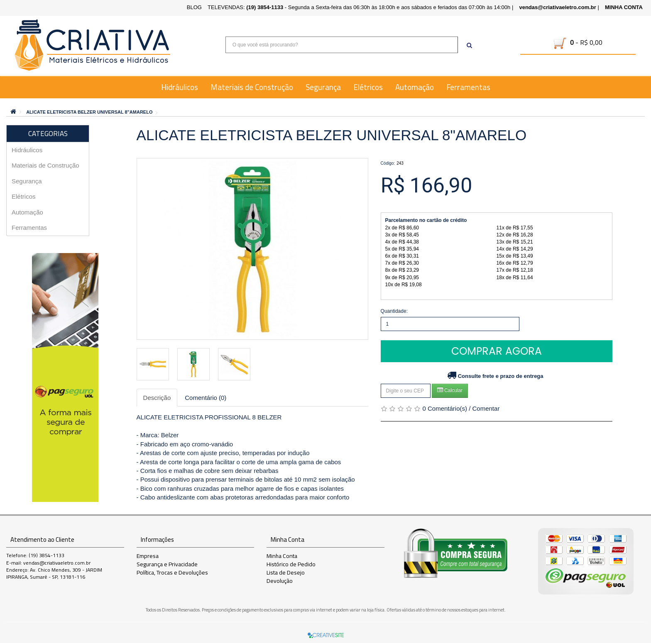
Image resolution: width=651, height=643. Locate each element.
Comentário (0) (205, 397)
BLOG (194, 7)
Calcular (450, 390)
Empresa (148, 555)
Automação (414, 87)
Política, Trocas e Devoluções (172, 572)
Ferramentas (468, 87)
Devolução (280, 580)
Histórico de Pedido (291, 564)
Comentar (486, 408)
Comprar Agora (496, 351)
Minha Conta (282, 555)
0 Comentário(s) (444, 408)
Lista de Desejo (286, 572)
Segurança (323, 87)
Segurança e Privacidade (167, 564)
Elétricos (368, 87)
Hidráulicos (179, 87)
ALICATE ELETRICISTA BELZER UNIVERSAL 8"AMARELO (89, 112)
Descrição (157, 397)
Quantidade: (394, 311)
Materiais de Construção (251, 87)
